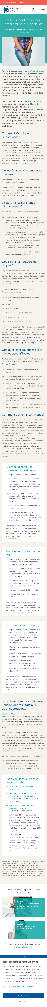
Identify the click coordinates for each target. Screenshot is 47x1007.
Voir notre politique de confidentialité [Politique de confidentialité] (18, 986)
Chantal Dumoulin (32, 101)
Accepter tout (23, 995)
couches (21, 407)
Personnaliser (23, 1002)
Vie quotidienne (23, 32)
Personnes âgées (22, 30)
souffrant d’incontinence (31, 71)
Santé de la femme (36, 30)
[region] (23, 982)
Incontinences (9, 30)
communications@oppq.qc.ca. (32, 875)
